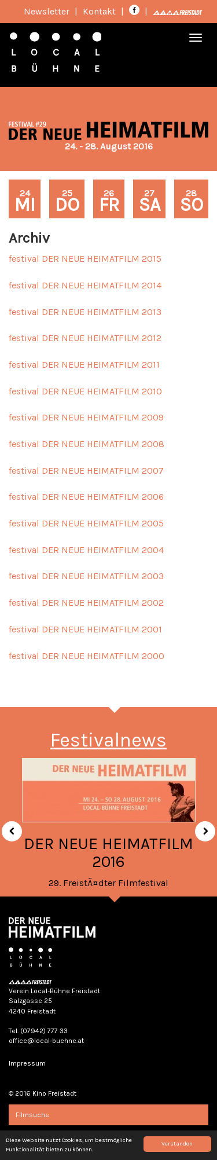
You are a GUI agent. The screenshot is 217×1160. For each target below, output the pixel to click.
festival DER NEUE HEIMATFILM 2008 (86, 443)
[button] (7, 827)
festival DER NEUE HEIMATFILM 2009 (86, 417)
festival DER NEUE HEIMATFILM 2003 (86, 575)
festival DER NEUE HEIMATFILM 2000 (86, 655)
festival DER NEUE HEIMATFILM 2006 (86, 496)
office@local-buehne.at (46, 1041)
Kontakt (99, 11)
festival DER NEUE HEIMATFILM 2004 (86, 549)
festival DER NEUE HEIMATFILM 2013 (85, 311)
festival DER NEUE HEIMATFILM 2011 (84, 364)
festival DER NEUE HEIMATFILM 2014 (85, 285)
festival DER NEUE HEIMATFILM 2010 (85, 391)
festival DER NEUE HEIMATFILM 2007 (86, 470)
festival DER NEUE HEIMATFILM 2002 (86, 602)
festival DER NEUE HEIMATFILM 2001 (85, 629)
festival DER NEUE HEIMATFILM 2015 (85, 258)
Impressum (27, 1063)
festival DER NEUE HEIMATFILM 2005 (86, 523)
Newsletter (46, 11)
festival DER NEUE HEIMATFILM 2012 (85, 337)
